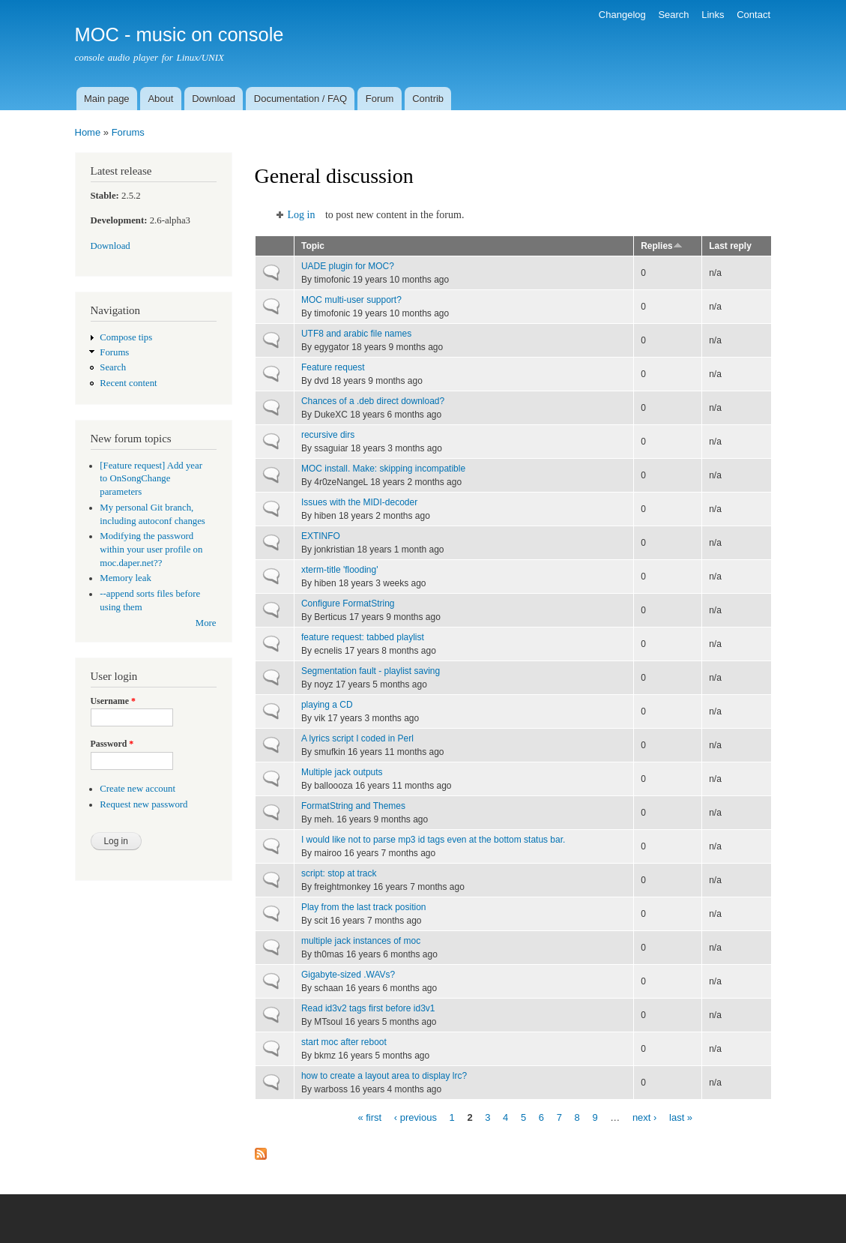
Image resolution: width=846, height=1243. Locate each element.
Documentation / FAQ (300, 98)
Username (113, 701)
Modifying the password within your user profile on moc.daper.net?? (151, 549)
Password (112, 743)
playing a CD (327, 704)
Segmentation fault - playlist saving (370, 671)
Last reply (730, 246)
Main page (107, 98)
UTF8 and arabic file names (356, 333)
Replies (662, 246)
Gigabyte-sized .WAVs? (348, 974)
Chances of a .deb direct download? (372, 401)
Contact (753, 14)
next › (644, 1116)
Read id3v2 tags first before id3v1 (368, 1008)
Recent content (128, 383)
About (160, 98)
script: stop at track (339, 873)
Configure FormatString (348, 603)
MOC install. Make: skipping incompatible (383, 468)
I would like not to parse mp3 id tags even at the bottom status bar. (433, 839)
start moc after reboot (344, 1042)
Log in (301, 214)
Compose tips (126, 337)
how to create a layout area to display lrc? (384, 1076)
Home (88, 132)
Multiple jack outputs (342, 772)
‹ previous (415, 1116)
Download (213, 98)
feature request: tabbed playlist (362, 637)
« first (369, 1116)
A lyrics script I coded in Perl (357, 738)
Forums (128, 132)
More (206, 623)
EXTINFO (320, 536)
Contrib (428, 98)
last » (680, 1116)
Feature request (333, 367)
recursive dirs (327, 435)
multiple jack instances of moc (360, 941)
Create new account (137, 788)
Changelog (622, 14)
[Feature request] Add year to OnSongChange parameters (151, 479)
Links (712, 14)
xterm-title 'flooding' (339, 570)
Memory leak (125, 578)
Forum (380, 98)
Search (673, 14)
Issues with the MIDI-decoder (359, 502)
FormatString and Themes (353, 806)
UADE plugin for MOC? (347, 266)
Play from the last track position (363, 907)
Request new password (143, 804)
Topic (312, 246)
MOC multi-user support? (351, 300)
